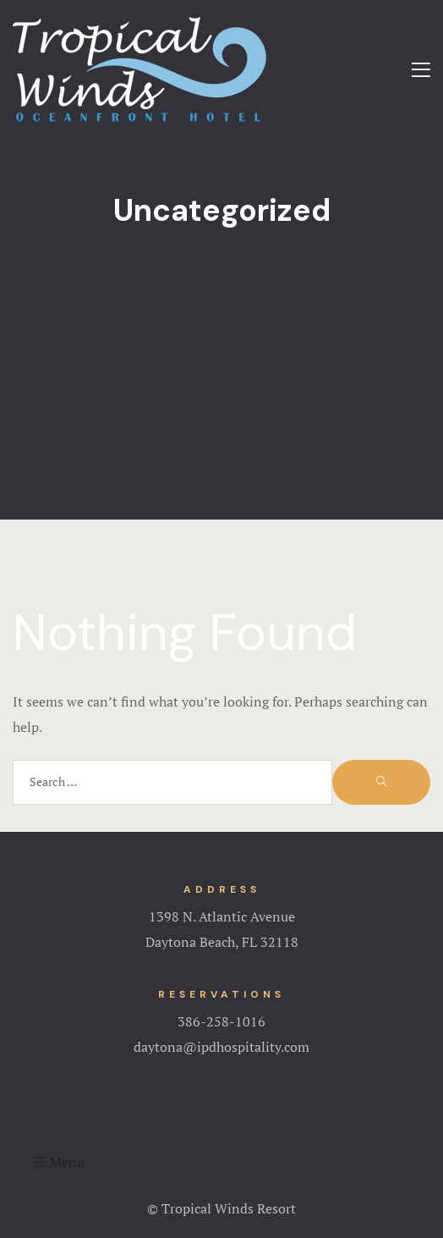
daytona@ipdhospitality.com (221, 1046)
